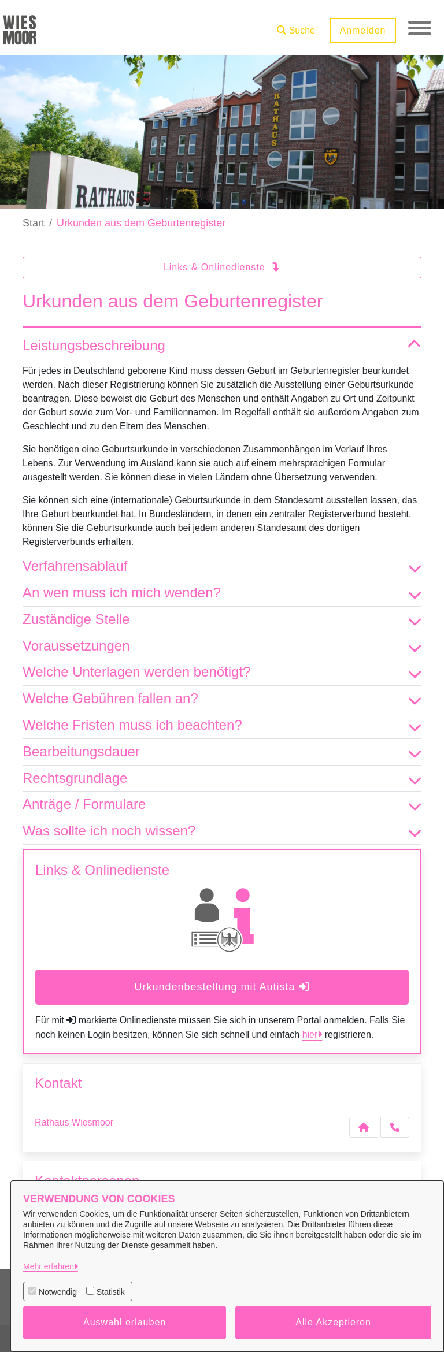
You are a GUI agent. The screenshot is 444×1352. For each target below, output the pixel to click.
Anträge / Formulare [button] (222, 804)
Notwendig (58, 1292)
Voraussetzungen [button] (222, 646)
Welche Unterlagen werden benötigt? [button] (222, 672)
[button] (296, 26)
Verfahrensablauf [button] (222, 566)
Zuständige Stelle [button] (222, 619)
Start (34, 223)
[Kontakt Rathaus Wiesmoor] (363, 1127)
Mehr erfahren (48, 1266)
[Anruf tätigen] (394, 1127)
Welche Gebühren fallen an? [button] (222, 698)
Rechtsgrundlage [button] (222, 778)
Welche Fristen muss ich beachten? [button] (222, 725)
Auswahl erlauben (124, 1322)
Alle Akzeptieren (333, 1322)
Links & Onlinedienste (222, 267)
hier (310, 1034)
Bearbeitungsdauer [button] (222, 752)
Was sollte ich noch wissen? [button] (222, 831)
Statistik (111, 1292)
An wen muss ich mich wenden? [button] (222, 593)
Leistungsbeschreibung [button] (222, 345)
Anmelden (362, 30)
